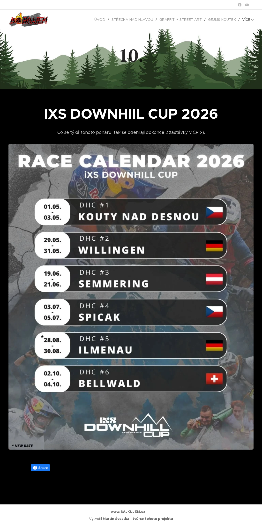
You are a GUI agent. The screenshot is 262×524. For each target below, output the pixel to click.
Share (40, 468)
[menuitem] (106, 20)
